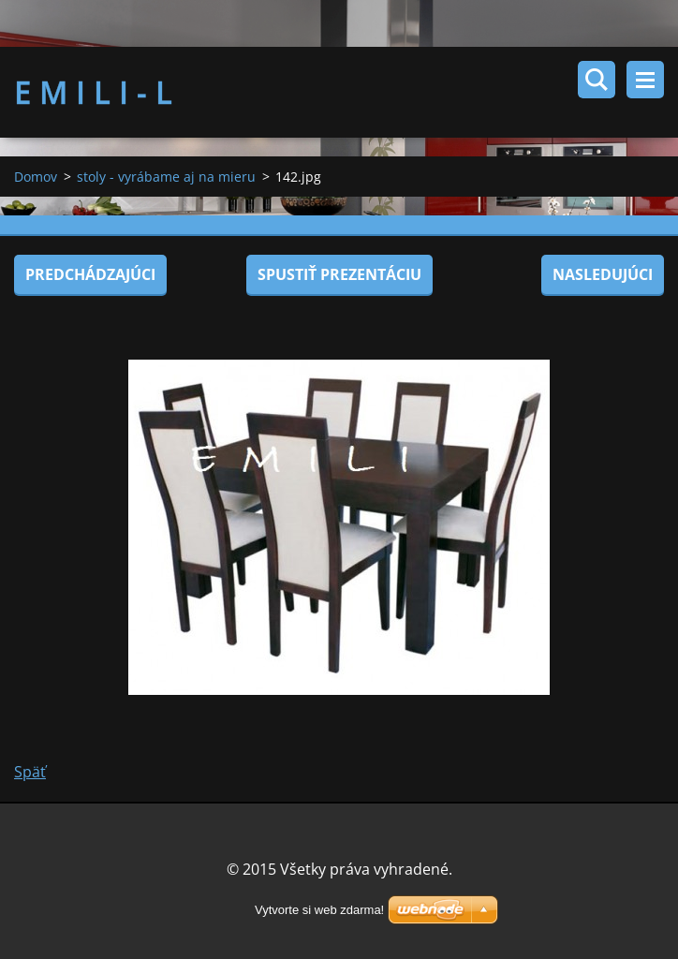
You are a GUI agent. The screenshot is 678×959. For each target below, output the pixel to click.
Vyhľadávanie (596, 79)
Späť (30, 771)
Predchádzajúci (90, 274)
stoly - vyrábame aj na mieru (166, 176)
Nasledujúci (603, 274)
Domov (35, 176)
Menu (645, 79)
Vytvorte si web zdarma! (319, 910)
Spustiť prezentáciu (339, 274)
